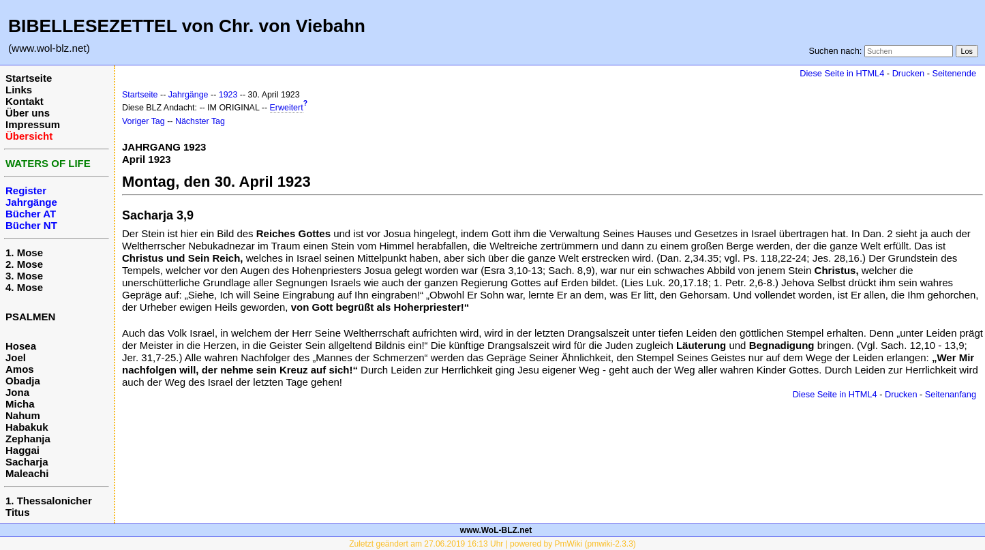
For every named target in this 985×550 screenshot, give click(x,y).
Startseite (28, 78)
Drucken (908, 73)
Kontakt (24, 101)
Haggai (22, 450)
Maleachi (26, 473)
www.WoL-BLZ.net (496, 530)
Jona (17, 392)
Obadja (22, 380)
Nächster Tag (200, 121)
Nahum (22, 415)
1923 (228, 95)
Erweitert (286, 107)
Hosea (20, 346)
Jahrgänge (188, 95)
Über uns (27, 113)
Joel (15, 357)
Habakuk (26, 427)
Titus (17, 512)
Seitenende (954, 73)
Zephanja (27, 438)
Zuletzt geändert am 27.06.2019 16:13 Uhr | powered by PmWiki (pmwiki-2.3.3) (492, 544)
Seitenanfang (950, 394)
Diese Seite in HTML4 (842, 73)
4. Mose (24, 287)
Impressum (32, 124)
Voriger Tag (143, 121)
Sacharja (26, 462)
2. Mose (24, 264)
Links (18, 89)
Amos (19, 369)
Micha (20, 404)
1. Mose (24, 252)
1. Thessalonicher (48, 500)
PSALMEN (30, 316)
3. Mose (24, 275)
